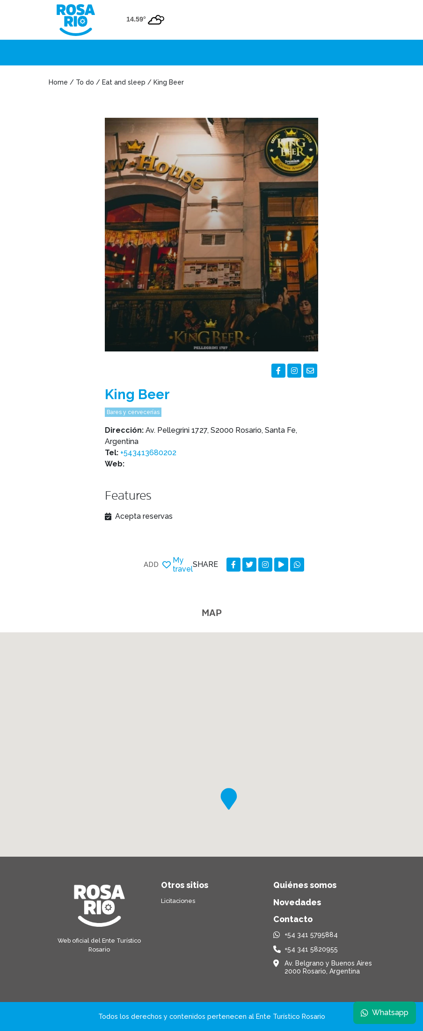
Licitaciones (178, 900)
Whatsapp (384, 1012)
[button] (228, 799)
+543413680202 (148, 452)
